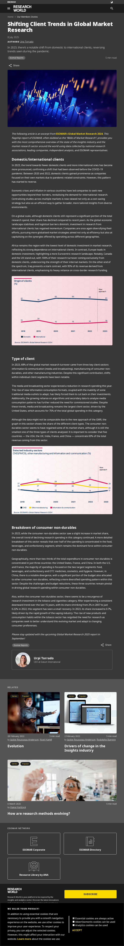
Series (14, 696)
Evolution (16, 746)
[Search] (112, 8)
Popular (25, 696)
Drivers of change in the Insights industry (84, 748)
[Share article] (14, 65)
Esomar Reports (17, 58)
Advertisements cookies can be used (95, 922)
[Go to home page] (22, 8)
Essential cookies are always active (94, 918)
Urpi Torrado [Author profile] (26, 41)
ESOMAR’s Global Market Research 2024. (79, 134)
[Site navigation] (9, 8)
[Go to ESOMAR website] (12, 2)
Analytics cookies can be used (91, 925)
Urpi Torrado (44, 658)
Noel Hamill (46, 739)
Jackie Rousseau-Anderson (24, 739)
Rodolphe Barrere (106, 739)
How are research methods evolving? (39, 813)
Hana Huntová (18, 807)
